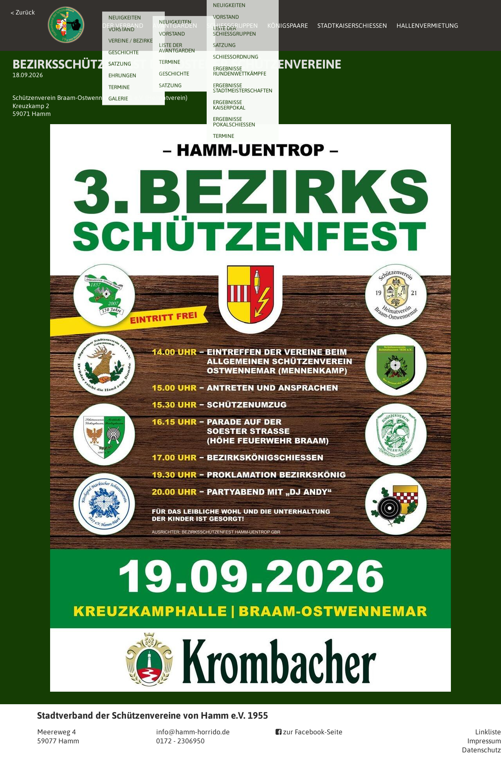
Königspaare (287, 25)
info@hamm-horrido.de (193, 732)
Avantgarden (175, 25)
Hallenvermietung (427, 25)
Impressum (484, 741)
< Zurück (23, 12)
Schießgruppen (232, 25)
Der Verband (122, 25)
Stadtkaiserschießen (352, 25)
